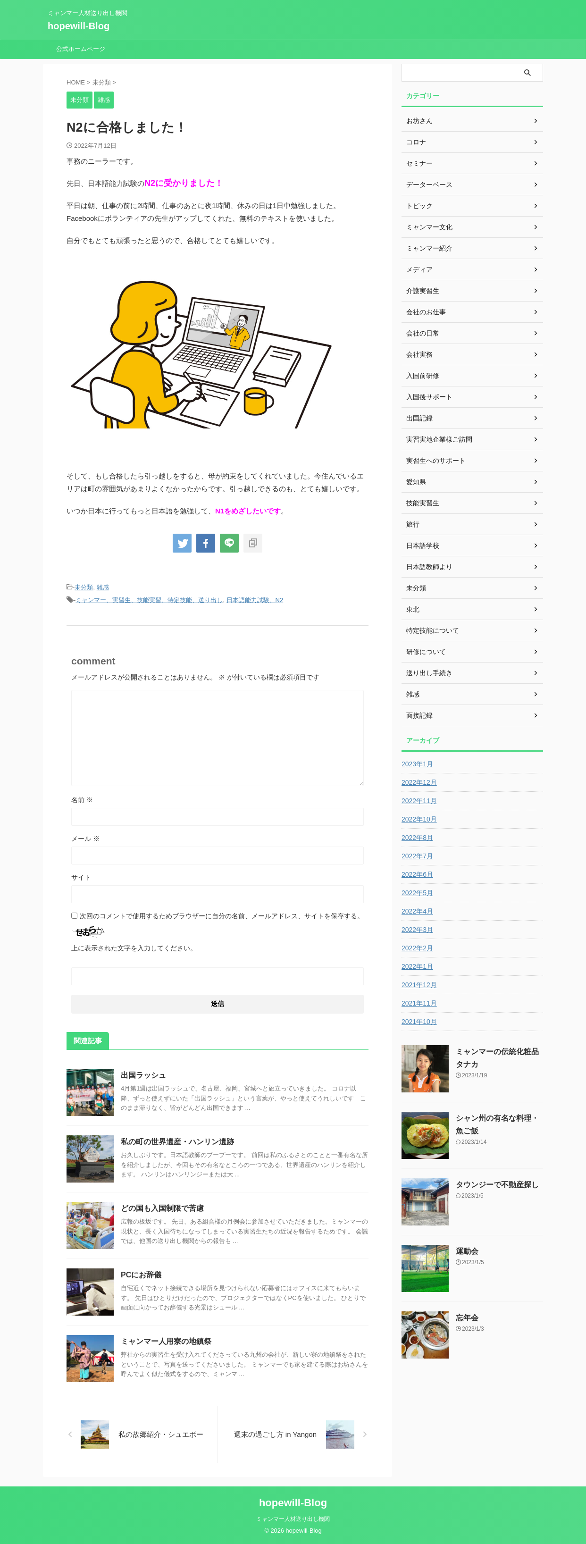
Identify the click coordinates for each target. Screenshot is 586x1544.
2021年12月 (419, 985)
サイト (81, 877)
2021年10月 (419, 1021)
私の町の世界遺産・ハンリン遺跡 (177, 1142)
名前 (82, 800)
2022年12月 (419, 782)
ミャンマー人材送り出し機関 (293, 1519)
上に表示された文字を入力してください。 (134, 948)
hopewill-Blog (78, 26)
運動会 (467, 1251)
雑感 (103, 587)
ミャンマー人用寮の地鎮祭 (166, 1341)
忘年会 (467, 1318)
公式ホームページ (80, 48)
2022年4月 (417, 911)
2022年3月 (417, 929)
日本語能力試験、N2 (255, 600)
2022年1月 (417, 966)
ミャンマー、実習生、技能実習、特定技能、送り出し (149, 600)
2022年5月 (417, 893)
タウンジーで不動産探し (497, 1185)
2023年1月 (417, 764)
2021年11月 (419, 1003)
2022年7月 (417, 856)
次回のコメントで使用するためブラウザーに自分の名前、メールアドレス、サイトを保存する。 (222, 916)
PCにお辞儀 (141, 1275)
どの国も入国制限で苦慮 (162, 1208)
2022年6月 (417, 874)
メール (85, 838)
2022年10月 (419, 819)
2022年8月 (417, 837)
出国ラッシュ (143, 1075)
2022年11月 (419, 801)
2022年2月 (417, 948)
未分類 (84, 587)
